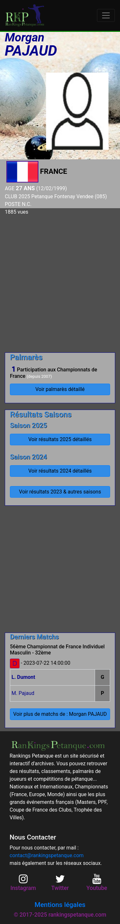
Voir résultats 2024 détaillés (60, 471)
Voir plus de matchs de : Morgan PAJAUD (60, 714)
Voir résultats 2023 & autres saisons (60, 492)
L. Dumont (23, 677)
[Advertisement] (60, 281)
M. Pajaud (23, 693)
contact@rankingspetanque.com (47, 855)
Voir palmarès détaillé (59, 389)
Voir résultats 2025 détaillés (60, 439)
